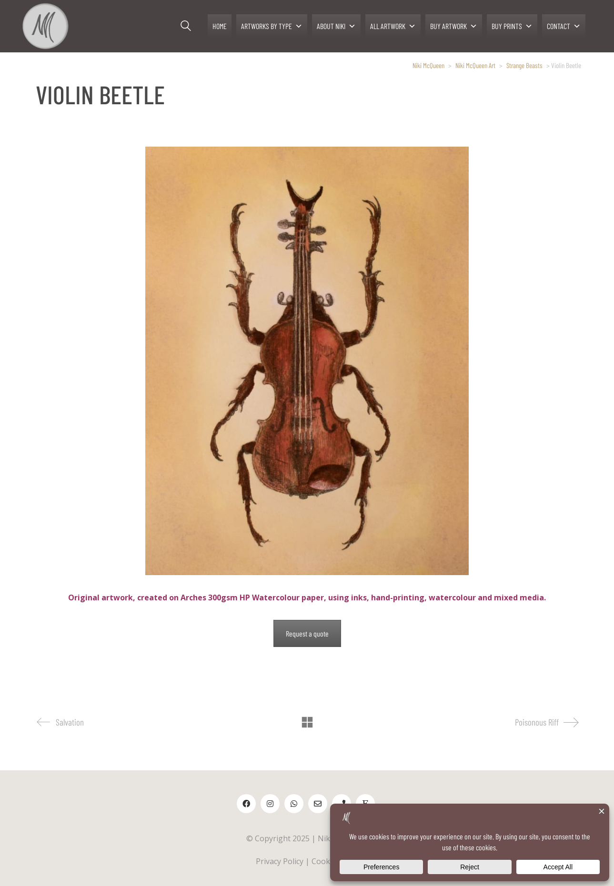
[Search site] (186, 27)
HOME (219, 25)
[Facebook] (246, 803)
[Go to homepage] (45, 26)
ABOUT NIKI (336, 26)
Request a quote (307, 633)
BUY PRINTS (512, 26)
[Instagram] (270, 803)
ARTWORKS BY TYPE (271, 26)
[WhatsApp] (293, 803)
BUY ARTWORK (453, 26)
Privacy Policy (279, 861)
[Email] (317, 803)
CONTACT (564, 26)
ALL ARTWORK (393, 26)
